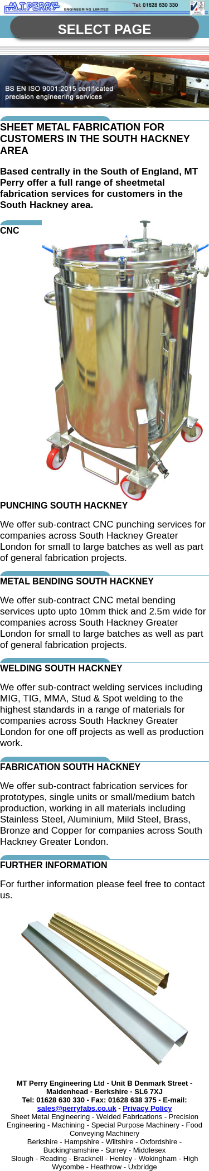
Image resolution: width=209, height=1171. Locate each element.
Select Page (105, 29)
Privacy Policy (147, 1108)
